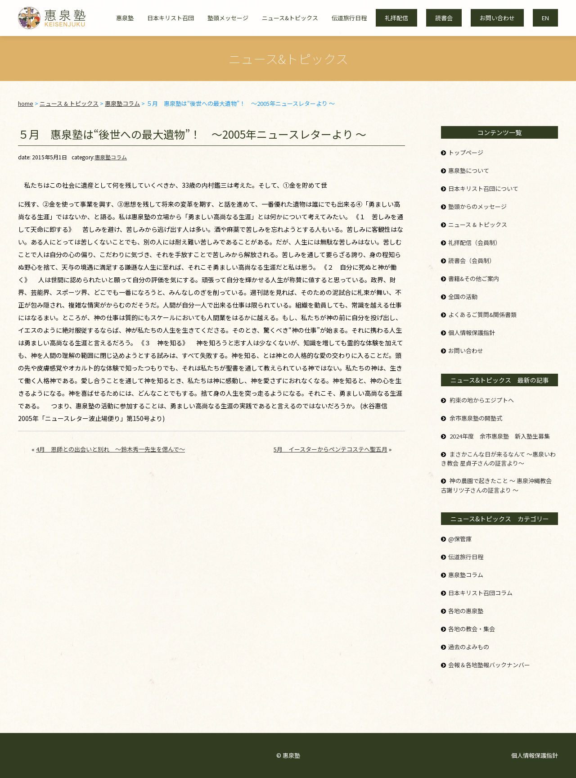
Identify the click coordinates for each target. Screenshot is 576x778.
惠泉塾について (468, 170)
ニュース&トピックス (290, 18)
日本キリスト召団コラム (480, 592)
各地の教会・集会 (471, 628)
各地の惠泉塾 (465, 610)
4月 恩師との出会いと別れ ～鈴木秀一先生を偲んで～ (110, 449)
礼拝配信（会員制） (474, 242)
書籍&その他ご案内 (473, 278)
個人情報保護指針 (471, 332)
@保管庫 (460, 538)
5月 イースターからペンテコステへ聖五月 (330, 449)
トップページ (465, 152)
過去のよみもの (468, 646)
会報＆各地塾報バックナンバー (489, 664)
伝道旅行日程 (349, 18)
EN (545, 18)
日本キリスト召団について (483, 188)
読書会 (444, 18)
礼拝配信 (396, 18)
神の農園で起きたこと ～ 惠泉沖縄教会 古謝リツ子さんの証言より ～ (496, 485)
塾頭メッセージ (227, 18)
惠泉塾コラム (110, 157)
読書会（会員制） (471, 260)
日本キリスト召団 (170, 18)
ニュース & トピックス (477, 224)
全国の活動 (462, 296)
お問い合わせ (497, 18)
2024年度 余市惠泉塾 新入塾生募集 (500, 436)
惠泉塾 (125, 18)
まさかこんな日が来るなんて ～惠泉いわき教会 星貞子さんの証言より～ (498, 459)
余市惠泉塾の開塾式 (476, 418)
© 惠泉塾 (288, 755)
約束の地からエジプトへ (482, 400)
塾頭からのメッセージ (477, 206)
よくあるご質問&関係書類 (482, 314)
